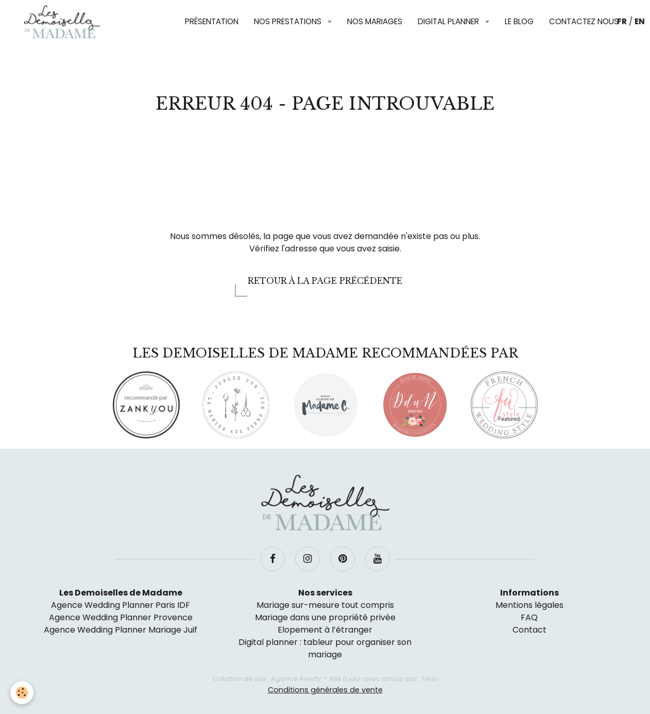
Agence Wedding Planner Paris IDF (120, 605)
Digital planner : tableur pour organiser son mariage (325, 648)
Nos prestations (288, 21)
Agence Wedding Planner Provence (121, 617)
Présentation (211, 21)
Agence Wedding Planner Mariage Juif (120, 630)
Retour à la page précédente (325, 281)
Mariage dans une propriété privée (325, 617)
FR (622, 21)
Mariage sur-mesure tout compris (325, 605)
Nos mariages (374, 21)
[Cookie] (21, 692)
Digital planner (449, 21)
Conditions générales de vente (325, 690)
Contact (529, 630)
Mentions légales (529, 605)
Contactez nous (584, 21)
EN (640, 21)
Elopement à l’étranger (325, 630)
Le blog (519, 21)
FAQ (529, 617)
